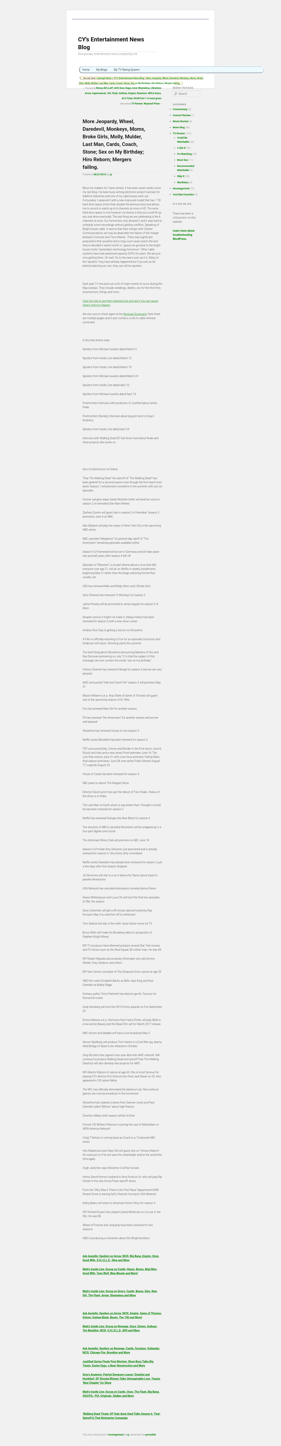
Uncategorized (115, 1434)
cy (110, 174)
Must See (182, 159)
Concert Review (182, 115)
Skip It (180, 176)
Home (85, 69)
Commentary (180, 109)
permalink (150, 1434)
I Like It (181, 147)
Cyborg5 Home (104, 78)
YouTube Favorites (183, 194)
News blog (179, 127)
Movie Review (181, 121)
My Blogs (101, 69)
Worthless (183, 182)
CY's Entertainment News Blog (129, 78)
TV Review (179, 133)
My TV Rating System (127, 69)
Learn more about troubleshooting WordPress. (183, 234)
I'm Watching (184, 153)
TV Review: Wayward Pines (145, 103)
